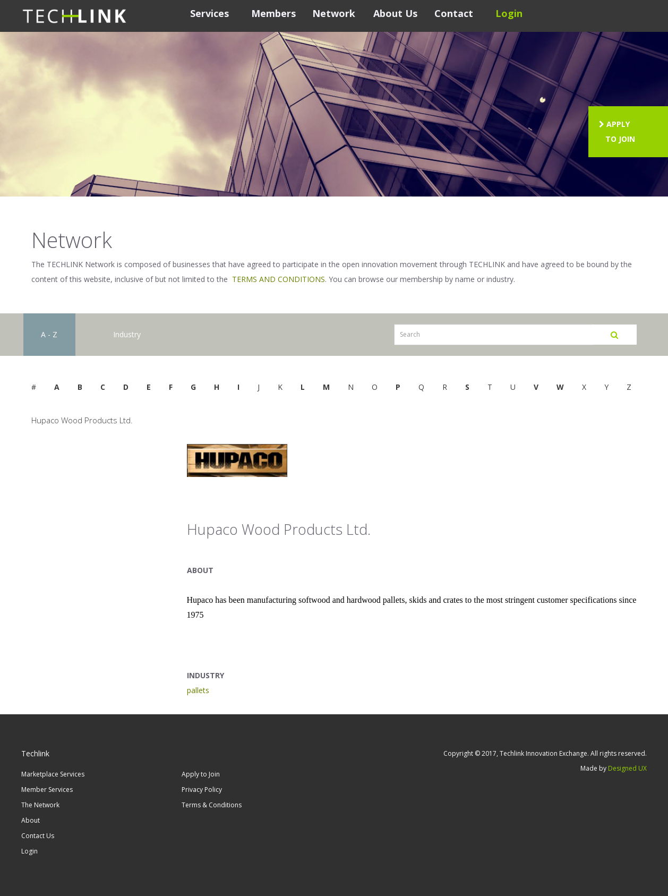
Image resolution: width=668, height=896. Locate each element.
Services (209, 13)
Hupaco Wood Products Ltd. (82, 420)
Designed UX (627, 768)
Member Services (47, 789)
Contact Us (37, 835)
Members (273, 13)
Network (333, 13)
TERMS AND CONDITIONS (278, 279)
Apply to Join (201, 774)
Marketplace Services (52, 774)
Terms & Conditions (212, 804)
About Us (395, 13)
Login (509, 13)
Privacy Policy (202, 789)
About (30, 820)
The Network (40, 804)
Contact (453, 13)
